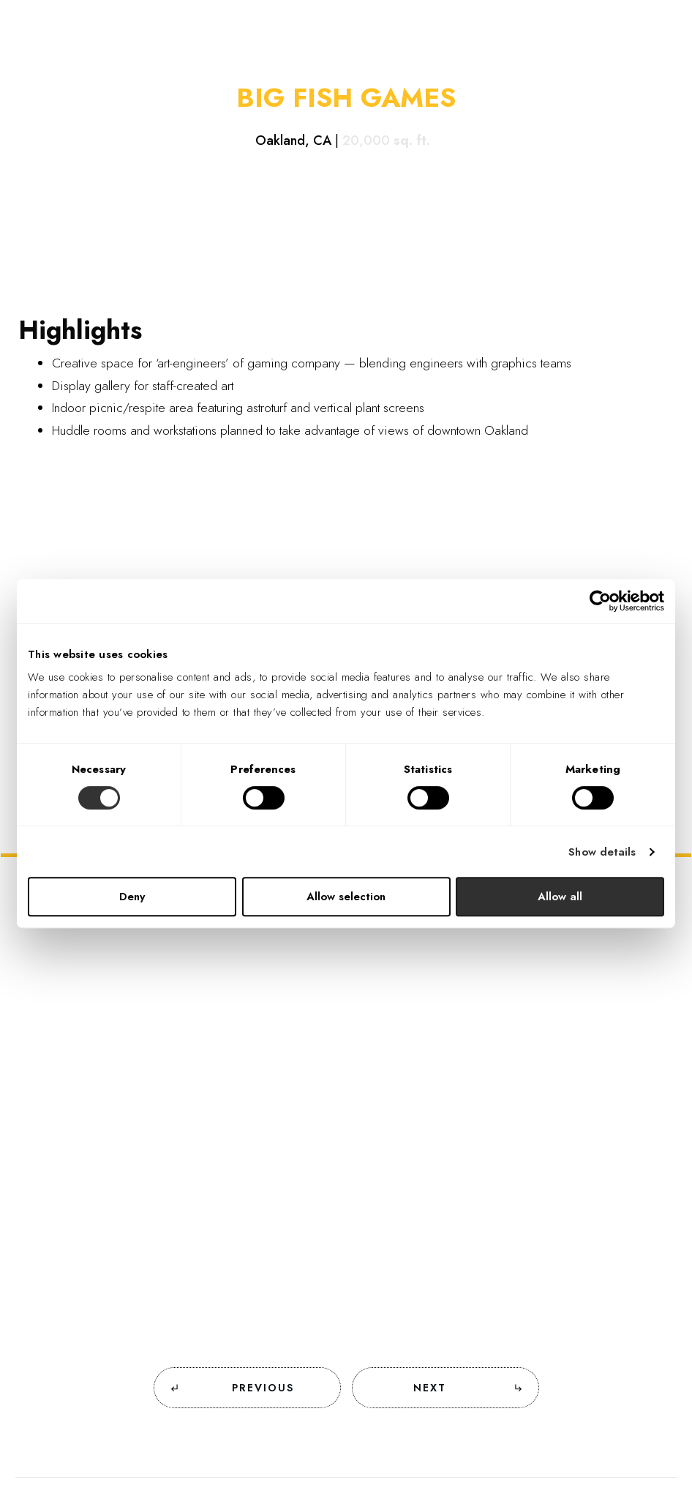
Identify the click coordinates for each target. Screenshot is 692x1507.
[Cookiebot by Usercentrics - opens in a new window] (600, 601)
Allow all (560, 897)
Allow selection (346, 897)
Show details (602, 852)
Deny (132, 897)
